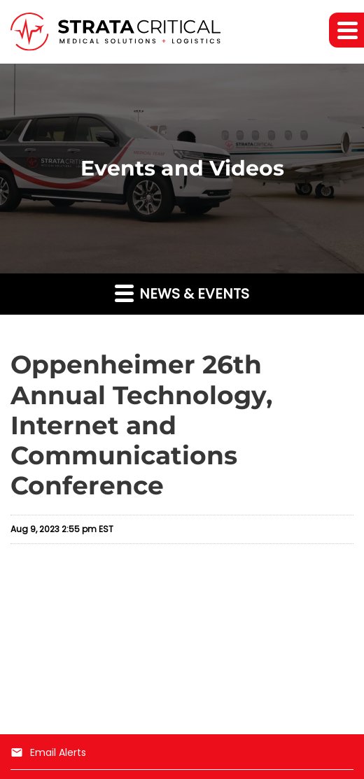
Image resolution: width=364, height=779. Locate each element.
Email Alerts (48, 752)
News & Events (182, 293)
